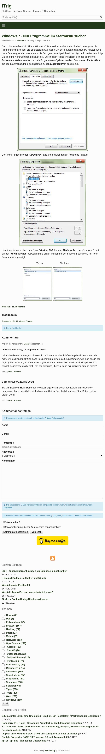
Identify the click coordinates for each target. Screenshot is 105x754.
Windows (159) (14, 700)
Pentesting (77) (15, 661)
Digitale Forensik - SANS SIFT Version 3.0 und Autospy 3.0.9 (35, 737)
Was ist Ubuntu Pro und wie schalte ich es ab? (27, 592)
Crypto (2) (11, 615)
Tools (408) (12, 693)
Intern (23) (11, 633)
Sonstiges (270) (14, 682)
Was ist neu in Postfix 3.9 (16, 585)
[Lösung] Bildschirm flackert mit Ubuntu (24, 578)
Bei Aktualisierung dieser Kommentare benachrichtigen (32, 527)
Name (5, 425)
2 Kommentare (18, 307)
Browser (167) (14, 625)
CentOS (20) (13, 650)
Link (10, 372)
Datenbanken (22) (16, 654)
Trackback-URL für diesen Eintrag (17, 321)
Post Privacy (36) (15, 664)
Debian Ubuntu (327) (18, 657)
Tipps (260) (12, 689)
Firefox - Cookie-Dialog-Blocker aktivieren (25, 599)
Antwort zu (8, 452)
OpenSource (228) (16, 643)
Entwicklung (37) (15, 622)
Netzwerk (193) (14, 640)
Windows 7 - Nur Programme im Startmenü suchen (44, 36)
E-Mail (5, 434)
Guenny (20, 40)
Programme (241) (15, 678)
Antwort (17, 372)
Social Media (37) (15, 675)
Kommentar (8, 460)
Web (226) (11, 696)
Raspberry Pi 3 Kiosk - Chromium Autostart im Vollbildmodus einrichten (42, 723)
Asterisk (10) (14, 647)
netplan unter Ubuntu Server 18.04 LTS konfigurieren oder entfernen (39, 733)
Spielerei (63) (13, 685)
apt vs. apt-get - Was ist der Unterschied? (25, 740)
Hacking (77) (13, 629)
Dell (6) (10, 618)
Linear (26, 344)
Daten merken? (12, 522)
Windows (6, 307)
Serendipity (50, 750)
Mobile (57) (12, 636)
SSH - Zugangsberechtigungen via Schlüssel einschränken (34, 571)
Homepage (8, 443)
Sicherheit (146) (14, 671)
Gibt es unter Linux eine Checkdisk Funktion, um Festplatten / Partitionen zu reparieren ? (51, 716)
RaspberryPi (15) (15, 668)
